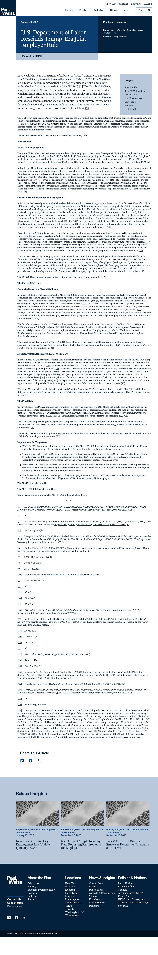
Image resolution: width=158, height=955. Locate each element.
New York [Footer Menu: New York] (70, 883)
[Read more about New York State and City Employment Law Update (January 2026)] (37, 813)
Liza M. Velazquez (133, 98)
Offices (113, 10)
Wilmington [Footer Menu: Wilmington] (72, 915)
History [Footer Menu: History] (32, 886)
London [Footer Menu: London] (69, 896)
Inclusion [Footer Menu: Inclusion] (33, 896)
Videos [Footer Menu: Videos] (93, 896)
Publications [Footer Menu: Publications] (96, 889)
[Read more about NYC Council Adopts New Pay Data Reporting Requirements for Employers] (82, 813)
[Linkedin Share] (22, 761)
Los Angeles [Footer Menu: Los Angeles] (72, 899)
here (47, 483)
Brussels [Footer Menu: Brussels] (70, 886)
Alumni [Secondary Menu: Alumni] (148, 4)
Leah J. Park (130, 109)
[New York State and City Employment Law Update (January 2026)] (37, 844)
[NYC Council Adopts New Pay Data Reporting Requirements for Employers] (82, 844)
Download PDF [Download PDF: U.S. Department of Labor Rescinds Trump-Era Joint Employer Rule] (32, 56)
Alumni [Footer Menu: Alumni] (32, 899)
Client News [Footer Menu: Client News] (96, 883)
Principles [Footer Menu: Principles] (33, 883)
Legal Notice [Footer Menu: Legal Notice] (125, 883)
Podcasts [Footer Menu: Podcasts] (94, 905)
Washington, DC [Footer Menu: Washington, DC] (74, 912)
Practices (84, 10)
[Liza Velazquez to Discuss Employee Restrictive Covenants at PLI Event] (127, 844)
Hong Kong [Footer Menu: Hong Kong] (71, 893)
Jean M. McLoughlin (135, 91)
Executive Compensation (115, 36)
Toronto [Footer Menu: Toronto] (69, 909)
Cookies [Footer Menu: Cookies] (122, 889)
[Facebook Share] (30, 761)
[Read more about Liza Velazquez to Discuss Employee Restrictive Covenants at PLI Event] (127, 813)
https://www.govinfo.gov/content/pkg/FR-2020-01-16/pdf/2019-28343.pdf (55, 621)
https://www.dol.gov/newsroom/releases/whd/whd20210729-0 (103, 509)
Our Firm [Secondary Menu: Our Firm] (123, 4)
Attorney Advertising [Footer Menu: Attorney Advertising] (130, 893)
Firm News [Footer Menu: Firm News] (95, 899)
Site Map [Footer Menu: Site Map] (123, 905)
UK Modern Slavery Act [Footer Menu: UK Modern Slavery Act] (131, 899)
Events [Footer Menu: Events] (93, 886)
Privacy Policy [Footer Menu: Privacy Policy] (126, 886)
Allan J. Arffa (131, 87)
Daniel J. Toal (131, 95)
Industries (99, 10)
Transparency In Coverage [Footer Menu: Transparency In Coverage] (133, 902)
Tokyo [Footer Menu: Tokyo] (68, 905)
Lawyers (69, 10)
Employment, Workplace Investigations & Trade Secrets (123, 31)
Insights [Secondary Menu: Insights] (111, 4)
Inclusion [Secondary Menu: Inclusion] (136, 4)
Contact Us (14, 899)
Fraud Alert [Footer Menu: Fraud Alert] (125, 896)
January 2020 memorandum (121, 621)
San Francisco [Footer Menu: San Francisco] (73, 902)
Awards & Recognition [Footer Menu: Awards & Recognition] (102, 893)
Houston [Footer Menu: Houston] (70, 889)
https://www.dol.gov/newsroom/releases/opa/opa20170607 (47, 613)
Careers (127, 10)
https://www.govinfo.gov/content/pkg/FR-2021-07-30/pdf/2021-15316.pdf (91, 524)
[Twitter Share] (39, 761)
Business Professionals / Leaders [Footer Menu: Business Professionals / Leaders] (41, 891)
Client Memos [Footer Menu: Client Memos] (97, 902)
